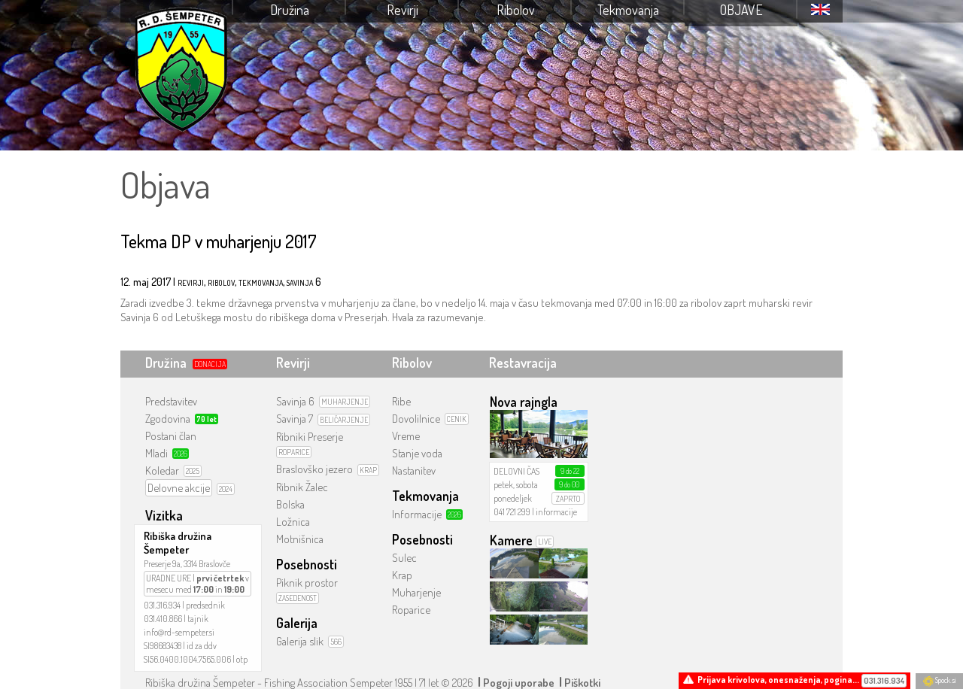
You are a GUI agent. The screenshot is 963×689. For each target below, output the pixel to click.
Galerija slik (300, 641)
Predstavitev (171, 401)
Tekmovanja (628, 10)
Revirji (402, 10)
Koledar (162, 470)
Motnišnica (300, 539)
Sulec (404, 558)
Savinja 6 (295, 401)
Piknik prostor (307, 582)
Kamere (511, 540)
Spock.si (939, 679)
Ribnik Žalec (302, 487)
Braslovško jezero (314, 469)
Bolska (290, 504)
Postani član (170, 436)
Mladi (156, 453)
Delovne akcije (178, 488)
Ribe (401, 401)
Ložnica (293, 521)
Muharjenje (416, 592)
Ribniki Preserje (309, 436)
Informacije (417, 514)
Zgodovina (167, 418)
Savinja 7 (294, 418)
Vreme (406, 436)
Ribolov (516, 10)
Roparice (411, 609)
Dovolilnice (416, 418)
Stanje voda (417, 453)
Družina (289, 10)
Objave (741, 10)
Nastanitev (414, 470)
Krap (402, 575)
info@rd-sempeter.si (179, 632)
